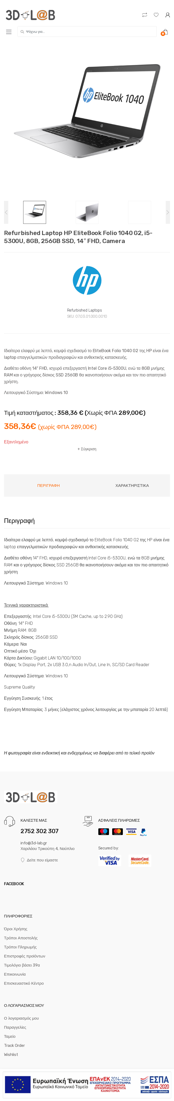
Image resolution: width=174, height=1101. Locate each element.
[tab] (48, 485)
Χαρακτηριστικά (132, 485)
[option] (87, 121)
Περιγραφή (48, 485)
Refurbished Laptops (84, 310)
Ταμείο (9, 1036)
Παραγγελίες (15, 1027)
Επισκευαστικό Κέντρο (24, 983)
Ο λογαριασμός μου (21, 1018)
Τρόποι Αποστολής (21, 938)
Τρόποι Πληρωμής (20, 947)
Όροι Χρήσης (15, 929)
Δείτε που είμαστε (39, 860)
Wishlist (11, 1054)
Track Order (14, 1045)
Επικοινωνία (15, 974)
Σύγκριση (88, 449)
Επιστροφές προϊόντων (24, 956)
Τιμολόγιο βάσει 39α (22, 965)
